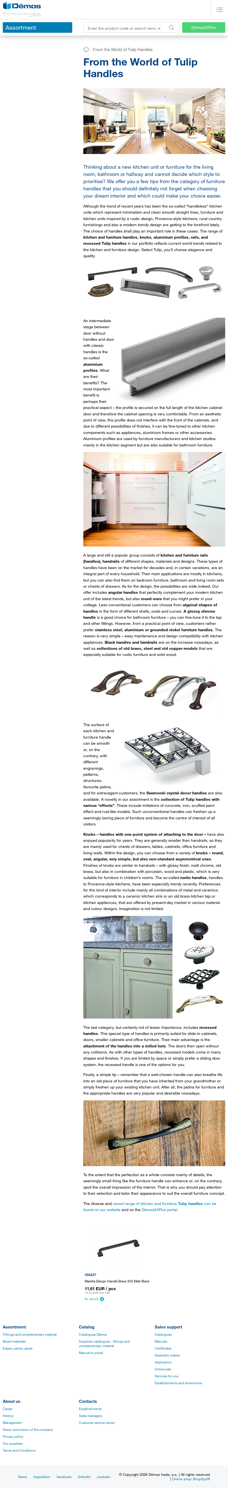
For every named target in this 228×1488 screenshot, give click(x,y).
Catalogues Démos (93, 1334)
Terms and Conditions (19, 1450)
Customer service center (97, 1422)
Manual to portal (91, 1352)
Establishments (90, 1408)
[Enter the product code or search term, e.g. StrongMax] (131, 27)
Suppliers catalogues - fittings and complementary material (104, 1343)
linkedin (84, 1476)
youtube (103, 1476)
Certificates (163, 1348)
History (8, 1415)
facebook (64, 1476)
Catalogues (163, 1334)
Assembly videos (167, 1355)
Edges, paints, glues (17, 1348)
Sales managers (90, 1415)
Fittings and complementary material (30, 1334)
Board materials (14, 1341)
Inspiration (42, 1476)
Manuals (161, 1341)
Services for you (167, 1376)
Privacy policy (13, 1436)
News (22, 1476)
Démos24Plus (203, 27)
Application (163, 1362)
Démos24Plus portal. (160, 1209)
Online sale (163, 1369)
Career (7, 1408)
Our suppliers (13, 1443)
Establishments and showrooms (178, 1383)
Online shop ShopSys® (191, 1479)
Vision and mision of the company (28, 1429)
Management (12, 1422)
